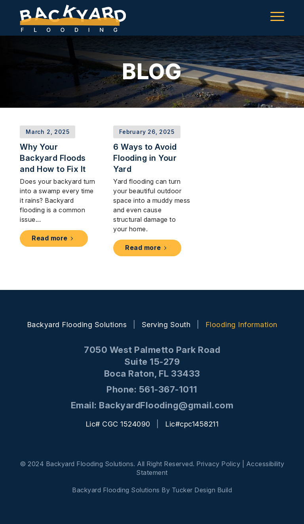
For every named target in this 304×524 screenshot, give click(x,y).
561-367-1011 (168, 389)
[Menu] (273, 16)
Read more (54, 238)
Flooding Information (241, 324)
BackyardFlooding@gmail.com (166, 405)
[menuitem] (273, 16)
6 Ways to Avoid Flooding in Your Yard (145, 158)
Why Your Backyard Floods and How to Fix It (53, 158)
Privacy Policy (218, 464)
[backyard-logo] (73, 18)
